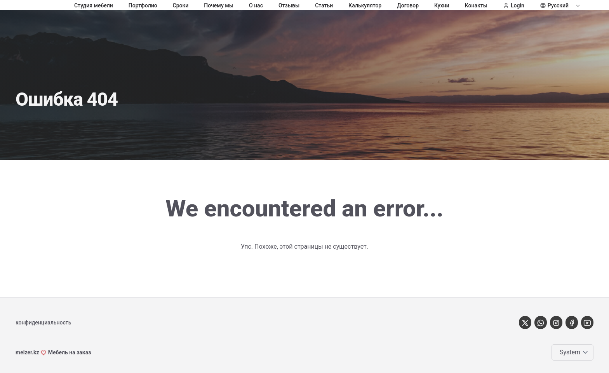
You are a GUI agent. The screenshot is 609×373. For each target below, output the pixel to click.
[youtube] (587, 322)
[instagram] (556, 322)
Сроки (181, 5)
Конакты (476, 5)
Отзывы (288, 5)
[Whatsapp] (540, 322)
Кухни (441, 5)
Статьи (324, 5)
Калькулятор (364, 5)
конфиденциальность (43, 322)
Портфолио (143, 5)
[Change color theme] (574, 352)
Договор (408, 5)
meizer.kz (27, 352)
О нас (256, 5)
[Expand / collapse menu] (577, 5)
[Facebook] (572, 322)
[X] (525, 322)
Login (513, 5)
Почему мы (218, 5)
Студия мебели (93, 5)
